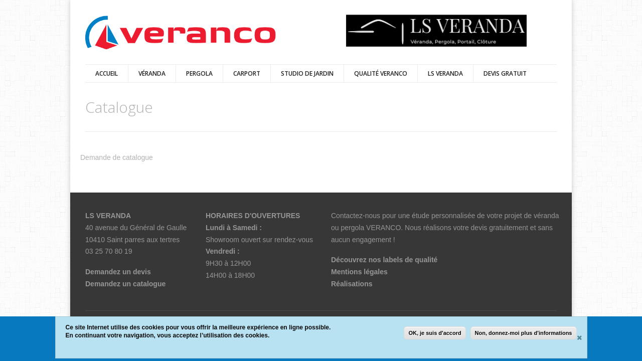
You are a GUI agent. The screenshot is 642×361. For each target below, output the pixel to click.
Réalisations (351, 284)
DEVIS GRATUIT (505, 73)
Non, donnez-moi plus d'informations (523, 333)
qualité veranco (380, 73)
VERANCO (383, 228)
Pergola (199, 73)
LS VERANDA (445, 73)
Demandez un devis (118, 272)
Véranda (152, 73)
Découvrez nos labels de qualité (384, 260)
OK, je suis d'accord (434, 333)
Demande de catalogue (116, 157)
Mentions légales (359, 272)
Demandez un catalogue (125, 284)
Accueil (106, 73)
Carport (246, 73)
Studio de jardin (307, 73)
